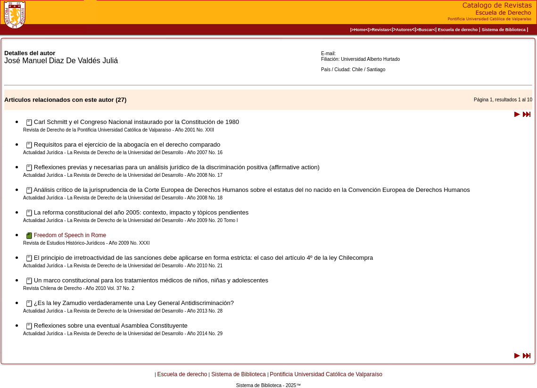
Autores (404, 29)
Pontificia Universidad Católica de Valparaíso (326, 374)
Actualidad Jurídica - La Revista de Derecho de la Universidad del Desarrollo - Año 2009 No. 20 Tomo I (130, 220)
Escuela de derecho (458, 29)
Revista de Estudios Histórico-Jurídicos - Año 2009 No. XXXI (86, 243)
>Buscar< (425, 29)
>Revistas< (380, 29)
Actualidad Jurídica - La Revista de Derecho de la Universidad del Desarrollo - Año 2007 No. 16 (123, 152)
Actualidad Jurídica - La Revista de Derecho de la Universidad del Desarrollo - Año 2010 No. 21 (123, 265)
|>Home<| (360, 29)
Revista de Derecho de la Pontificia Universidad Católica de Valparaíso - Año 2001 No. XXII (118, 129)
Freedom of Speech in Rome (70, 235)
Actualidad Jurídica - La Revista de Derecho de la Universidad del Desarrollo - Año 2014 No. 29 (123, 333)
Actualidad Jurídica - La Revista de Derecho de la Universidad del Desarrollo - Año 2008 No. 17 (123, 175)
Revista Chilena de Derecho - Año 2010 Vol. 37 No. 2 (78, 288)
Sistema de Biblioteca (504, 29)
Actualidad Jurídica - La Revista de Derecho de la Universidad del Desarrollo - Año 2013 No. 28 (123, 311)
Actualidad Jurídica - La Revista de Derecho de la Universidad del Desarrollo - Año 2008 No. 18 (123, 197)
